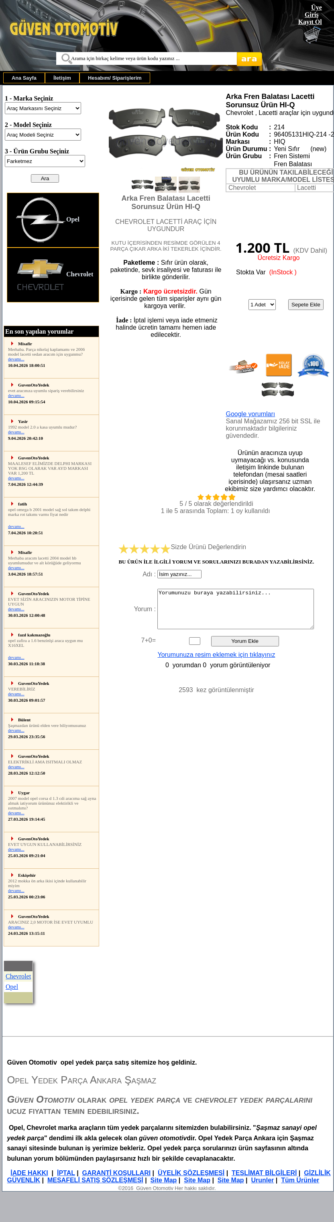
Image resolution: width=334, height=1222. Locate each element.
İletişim (62, 78)
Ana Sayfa (24, 78)
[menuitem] (24, 77)
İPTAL (66, 1173)
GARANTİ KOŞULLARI (116, 1173)
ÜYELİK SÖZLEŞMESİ (191, 1173)
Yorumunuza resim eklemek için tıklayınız (216, 654)
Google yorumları (250, 414)
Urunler (262, 1180)
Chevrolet (54, 275)
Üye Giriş (313, 11)
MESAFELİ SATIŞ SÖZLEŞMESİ (95, 1180)
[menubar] (76, 77)
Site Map (164, 1180)
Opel (47, 220)
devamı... (16, 358)
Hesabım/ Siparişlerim (115, 78)
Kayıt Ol (310, 21)
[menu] (53, 247)
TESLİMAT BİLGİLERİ (264, 1173)
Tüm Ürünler (300, 1180)
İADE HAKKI (29, 1173)
